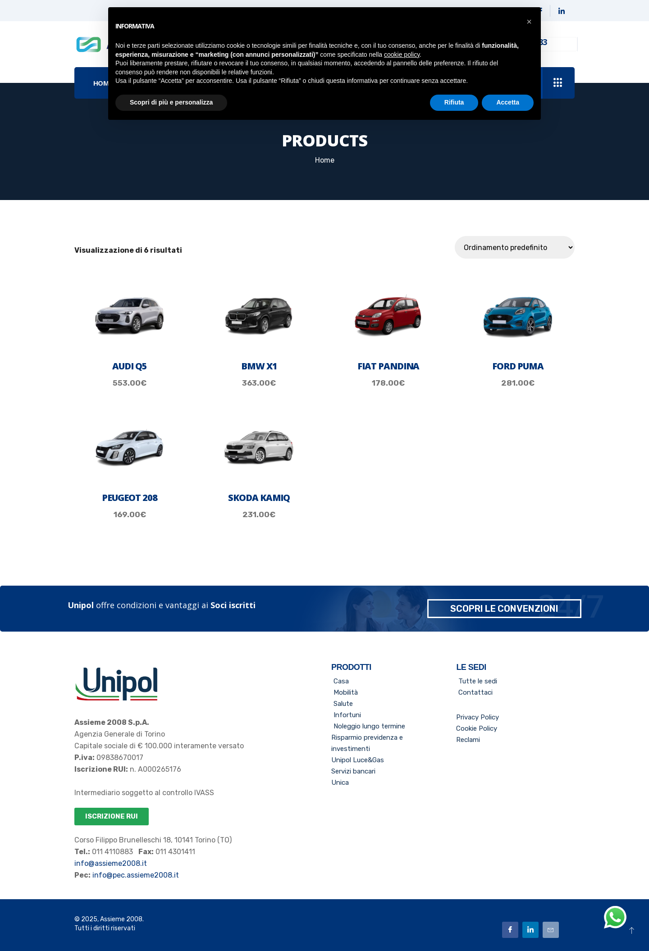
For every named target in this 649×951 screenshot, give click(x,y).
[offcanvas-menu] (558, 83)
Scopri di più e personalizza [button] (171, 102)
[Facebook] (510, 929)
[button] (529, 21)
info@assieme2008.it (110, 863)
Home (324, 160)
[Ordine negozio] (515, 247)
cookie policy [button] (402, 54)
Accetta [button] (507, 102)
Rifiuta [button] (454, 102)
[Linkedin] (561, 11)
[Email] (551, 929)
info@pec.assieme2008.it (135, 875)
